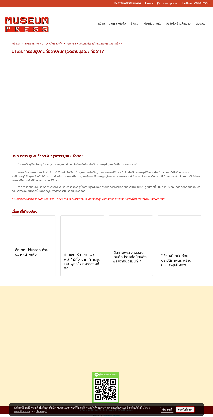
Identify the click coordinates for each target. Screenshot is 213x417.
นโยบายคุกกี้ (41, 411)
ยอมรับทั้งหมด (185, 409)
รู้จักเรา (135, 24)
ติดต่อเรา (201, 24)
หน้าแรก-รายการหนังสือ (112, 24)
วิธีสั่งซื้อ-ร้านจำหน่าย (178, 24)
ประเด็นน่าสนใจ (152, 24)
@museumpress (167, 3)
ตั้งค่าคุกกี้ (167, 409)
